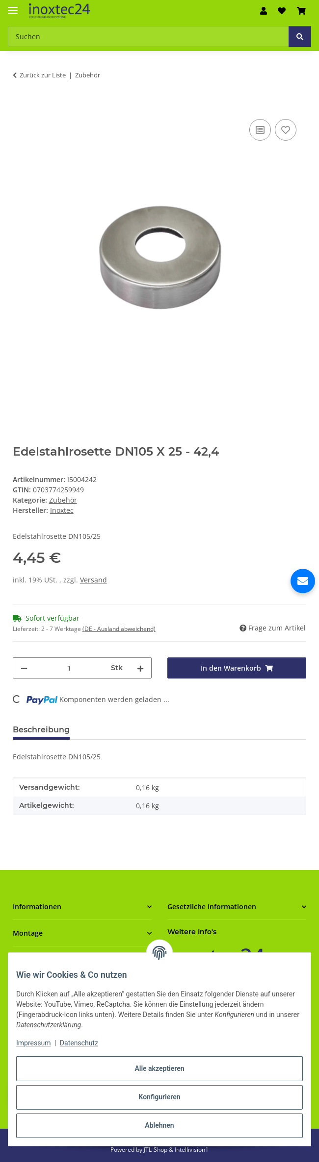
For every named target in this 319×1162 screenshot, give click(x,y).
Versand (93, 579)
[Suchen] (300, 36)
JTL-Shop (156, 1149)
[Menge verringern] (24, 668)
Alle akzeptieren (159, 1068)
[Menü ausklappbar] (13, 6)
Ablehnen (159, 1125)
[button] (263, 11)
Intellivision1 (192, 1149)
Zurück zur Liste (43, 75)
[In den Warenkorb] (20, 105)
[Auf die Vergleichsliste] (260, 130)
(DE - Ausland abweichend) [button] (119, 629)
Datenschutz (79, 1043)
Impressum (33, 1043)
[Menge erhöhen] (140, 668)
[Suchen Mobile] (148, 36)
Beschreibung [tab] (41, 729)
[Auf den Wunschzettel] (285, 130)
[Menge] (69, 668)
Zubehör (63, 500)
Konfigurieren (159, 1097)
